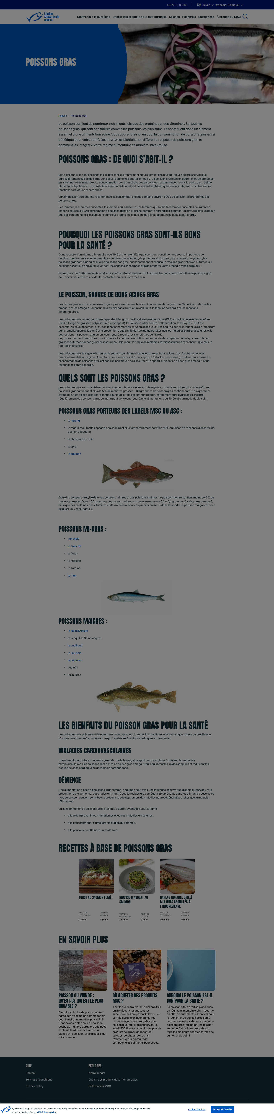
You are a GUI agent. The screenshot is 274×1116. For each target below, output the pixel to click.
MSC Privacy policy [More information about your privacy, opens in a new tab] (46, 1114)
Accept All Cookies (222, 1111)
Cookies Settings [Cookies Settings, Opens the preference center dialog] (196, 1111)
